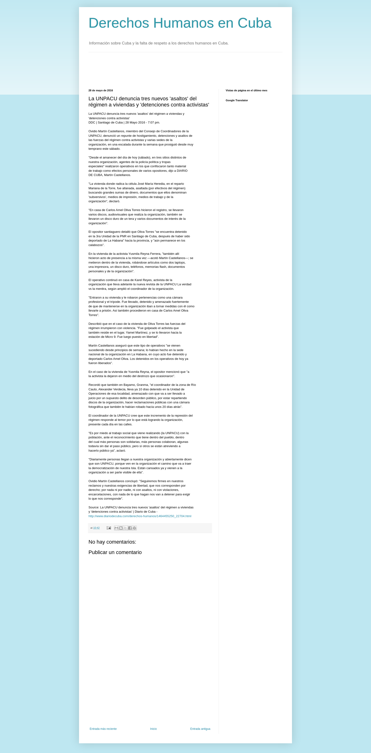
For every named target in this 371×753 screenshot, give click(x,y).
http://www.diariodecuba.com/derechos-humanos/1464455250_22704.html (139, 516)
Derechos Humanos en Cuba (180, 23)
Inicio (153, 729)
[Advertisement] (174, 70)
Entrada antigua (200, 729)
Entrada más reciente (103, 729)
